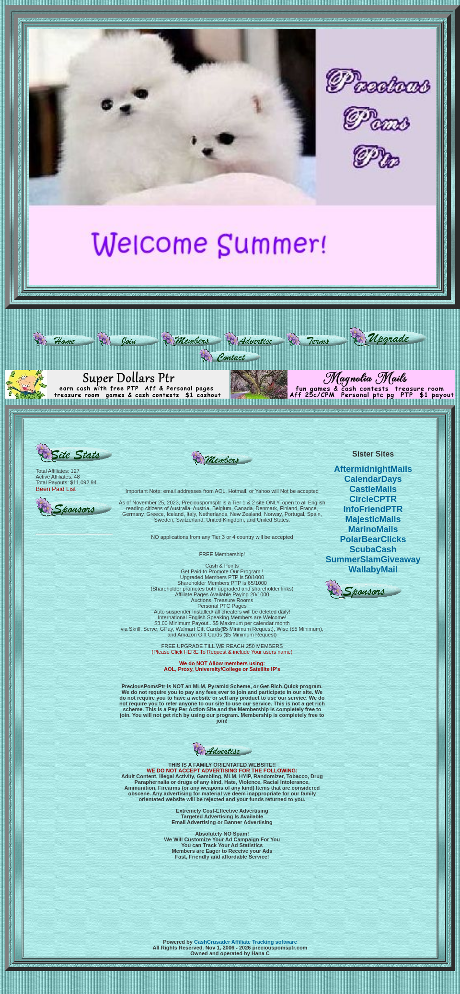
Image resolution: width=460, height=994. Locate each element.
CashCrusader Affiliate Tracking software (245, 942)
